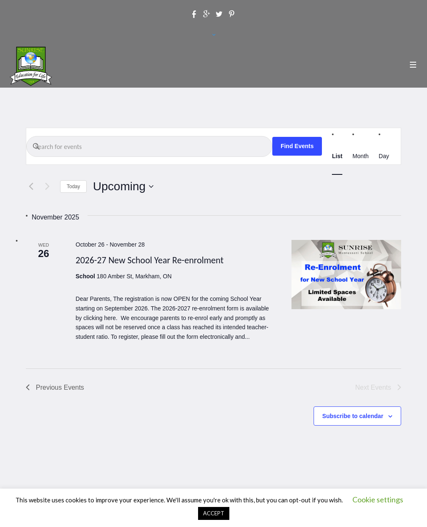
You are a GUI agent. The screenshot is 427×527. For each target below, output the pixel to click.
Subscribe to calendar (352, 416)
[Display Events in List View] (337, 156)
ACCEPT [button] (213, 513)
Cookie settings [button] (377, 499)
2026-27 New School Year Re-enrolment (149, 260)
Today (73, 186)
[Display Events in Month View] (360, 156)
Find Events (297, 146)
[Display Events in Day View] (384, 156)
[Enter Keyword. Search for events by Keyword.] (149, 146)
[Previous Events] (31, 187)
